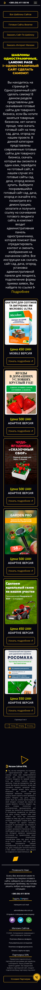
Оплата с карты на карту (20, 950)
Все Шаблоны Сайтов (20, 14)
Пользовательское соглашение (20, 943)
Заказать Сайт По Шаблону (20, 35)
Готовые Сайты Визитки (20, 24)
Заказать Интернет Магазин (20, 45)
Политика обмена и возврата (20, 939)
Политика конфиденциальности (20, 947)
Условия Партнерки (20, 979)
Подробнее (20, 291)
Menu (35, 2)
